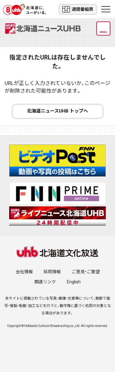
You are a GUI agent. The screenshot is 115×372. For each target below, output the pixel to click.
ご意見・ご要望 (86, 271)
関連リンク (45, 281)
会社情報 (24, 271)
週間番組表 (77, 9)
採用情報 (52, 271)
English (74, 281)
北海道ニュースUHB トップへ (57, 111)
